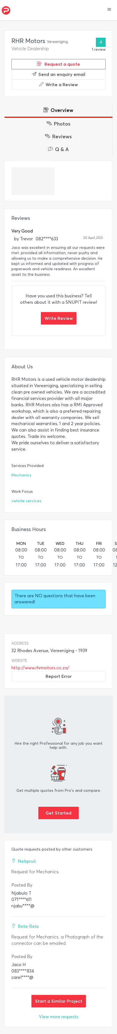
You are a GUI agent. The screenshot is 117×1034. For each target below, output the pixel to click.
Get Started (58, 813)
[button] (109, 10)
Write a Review (58, 84)
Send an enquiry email (58, 74)
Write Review (58, 318)
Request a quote (58, 64)
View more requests (58, 1016)
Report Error (59, 676)
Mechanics (21, 475)
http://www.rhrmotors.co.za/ (40, 667)
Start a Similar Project (58, 1001)
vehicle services (26, 501)
